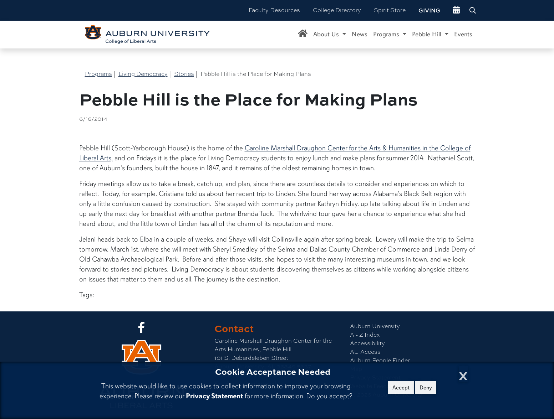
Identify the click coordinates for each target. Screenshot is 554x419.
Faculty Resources (274, 10)
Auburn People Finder (380, 360)
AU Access (365, 352)
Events (463, 34)
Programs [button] (387, 34)
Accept (401, 387)
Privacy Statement (214, 396)
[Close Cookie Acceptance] (463, 374)
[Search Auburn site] (473, 10)
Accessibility (367, 343)
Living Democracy (143, 74)
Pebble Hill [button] (427, 34)
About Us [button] (327, 34)
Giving (429, 10)
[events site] (456, 10)
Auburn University (375, 326)
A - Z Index (365, 334)
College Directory (337, 10)
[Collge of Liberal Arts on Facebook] (141, 329)
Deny (426, 387)
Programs (98, 74)
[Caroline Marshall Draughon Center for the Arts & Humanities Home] (302, 34)
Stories (184, 74)
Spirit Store (390, 10)
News (359, 34)
